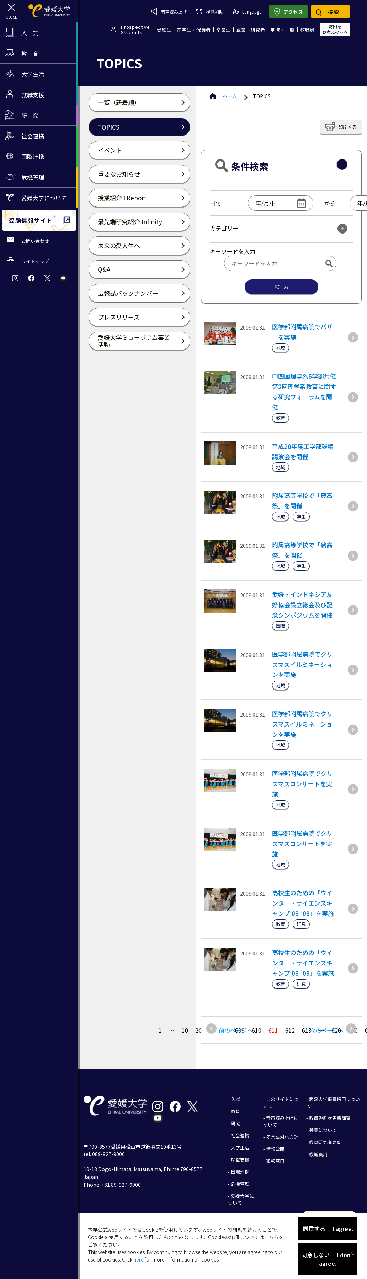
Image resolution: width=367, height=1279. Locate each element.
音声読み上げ (169, 11)
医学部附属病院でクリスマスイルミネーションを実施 (302, 664)
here (138, 1259)
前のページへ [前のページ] (236, 1030)
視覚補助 (209, 12)
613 (307, 1030)
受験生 (164, 29)
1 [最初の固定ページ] (160, 1030)
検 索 (281, 286)
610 (256, 1030)
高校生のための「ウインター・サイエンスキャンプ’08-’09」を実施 (303, 903)
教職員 (307, 29)
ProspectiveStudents (135, 29)
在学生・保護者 (194, 29)
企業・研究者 (250, 29)
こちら (271, 1237)
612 (290, 1030)
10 (185, 1030)
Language (247, 12)
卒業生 (223, 29)
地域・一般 (283, 29)
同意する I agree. (328, 1228)
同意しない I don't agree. (328, 1259)
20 (198, 1030)
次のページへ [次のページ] (327, 1030)
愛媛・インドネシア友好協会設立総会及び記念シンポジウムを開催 (302, 604)
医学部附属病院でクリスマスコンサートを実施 (302, 783)
